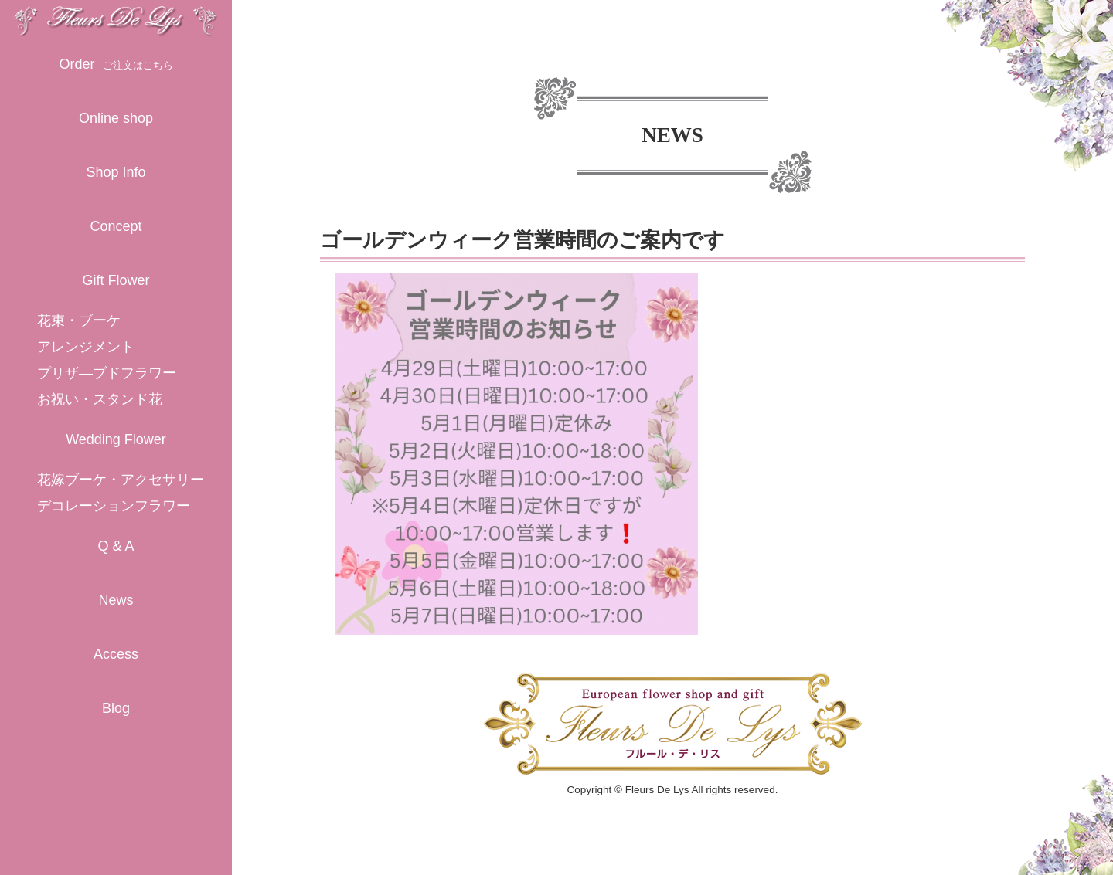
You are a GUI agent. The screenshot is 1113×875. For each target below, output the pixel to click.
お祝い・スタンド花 (99, 399)
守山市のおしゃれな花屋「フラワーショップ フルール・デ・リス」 (116, 18)
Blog (116, 708)
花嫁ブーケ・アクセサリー (120, 479)
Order (115, 64)
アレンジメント (85, 346)
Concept (115, 226)
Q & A (115, 546)
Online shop (116, 118)
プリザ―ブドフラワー (106, 373)
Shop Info (115, 172)
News (115, 600)
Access (116, 654)
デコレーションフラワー (113, 506)
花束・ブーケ (79, 320)
